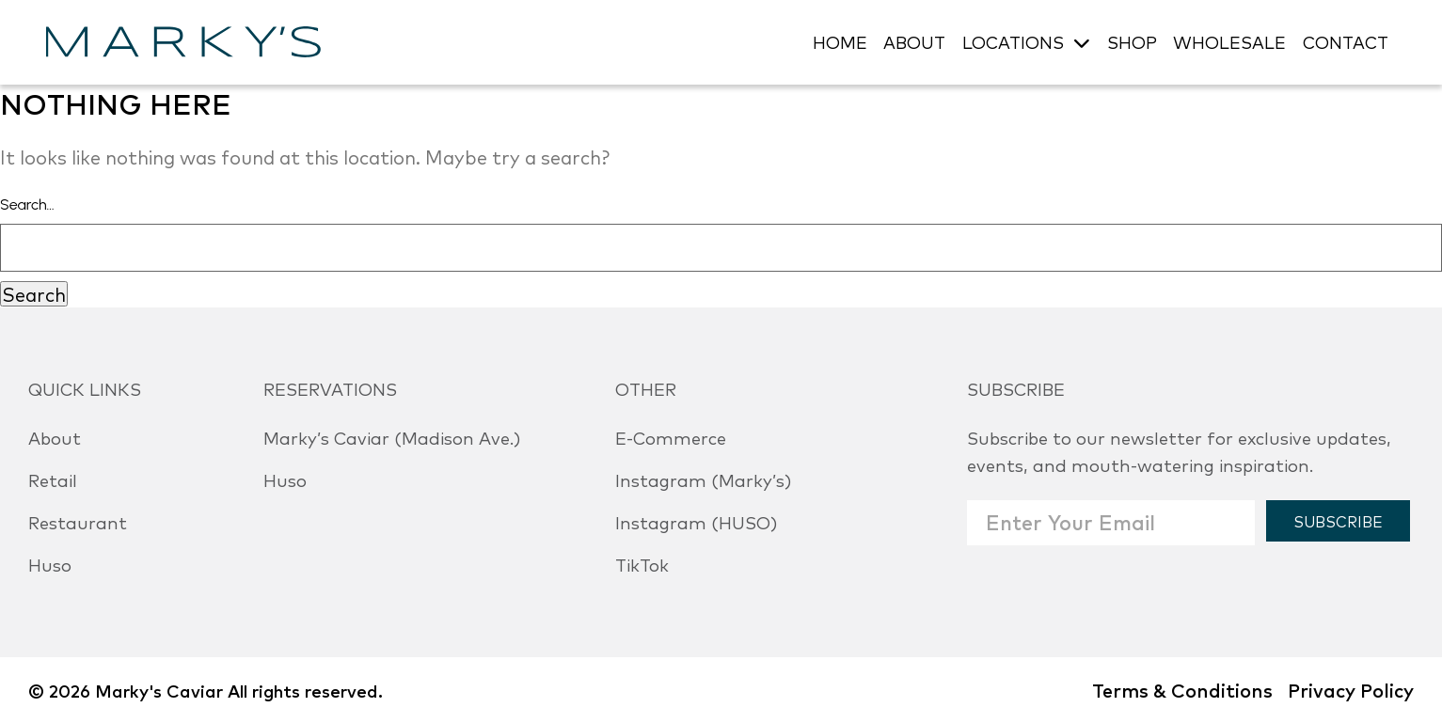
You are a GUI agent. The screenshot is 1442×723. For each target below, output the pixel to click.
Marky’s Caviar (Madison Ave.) (391, 437)
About (54, 437)
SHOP (1132, 41)
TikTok (642, 564)
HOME (840, 41)
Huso (49, 564)
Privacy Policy (1351, 689)
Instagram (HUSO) (696, 522)
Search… (27, 204)
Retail (52, 479)
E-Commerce (670, 437)
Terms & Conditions (1182, 689)
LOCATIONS (1013, 41)
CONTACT (1345, 41)
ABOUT (914, 41)
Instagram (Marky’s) (703, 479)
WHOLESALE (1229, 41)
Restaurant (77, 522)
